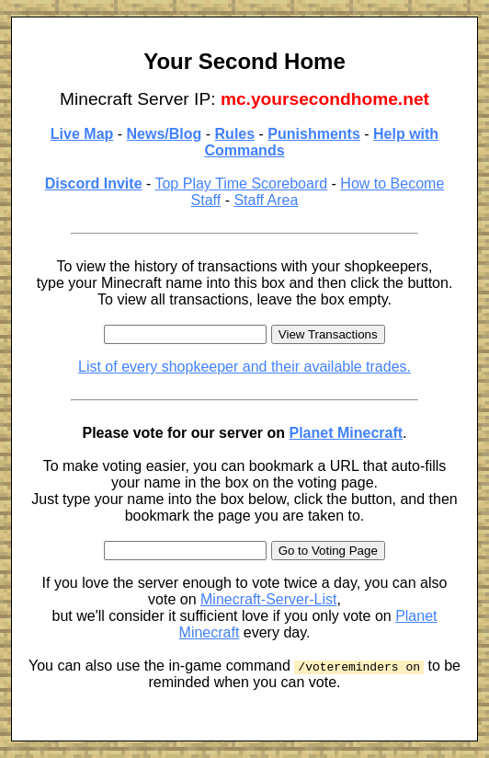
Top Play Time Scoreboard (240, 183)
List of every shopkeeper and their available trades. (244, 366)
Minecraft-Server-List (268, 599)
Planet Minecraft (346, 433)
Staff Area (265, 200)
